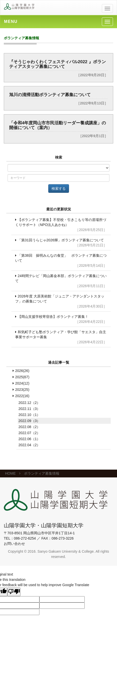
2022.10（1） (29, 415)
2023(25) (22, 390)
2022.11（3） (29, 409)
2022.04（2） (29, 445)
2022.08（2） (29, 427)
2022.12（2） (29, 403)
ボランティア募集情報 (41, 473)
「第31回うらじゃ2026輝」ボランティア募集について (61, 243)
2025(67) (22, 377)
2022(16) (22, 396)
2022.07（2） (29, 433)
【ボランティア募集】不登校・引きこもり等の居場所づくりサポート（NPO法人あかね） (61, 225)
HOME (10, 473)
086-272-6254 (25, 538)
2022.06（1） (29, 439)
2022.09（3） (29, 421)
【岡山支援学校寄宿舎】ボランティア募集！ (61, 319)
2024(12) (22, 383)
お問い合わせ (14, 544)
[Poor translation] (13, 592)
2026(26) (22, 371)
